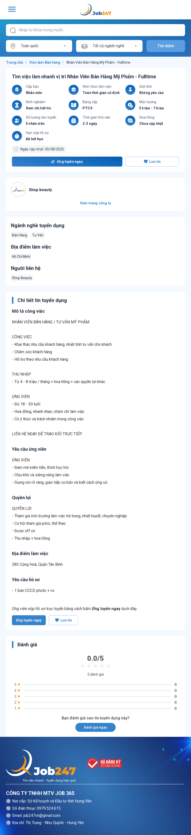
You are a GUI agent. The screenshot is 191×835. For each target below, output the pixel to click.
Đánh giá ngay (95, 727)
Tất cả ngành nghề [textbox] (108, 46)
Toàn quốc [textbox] (30, 46)
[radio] (82, 666)
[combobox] (43, 46)
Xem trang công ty (95, 203)
